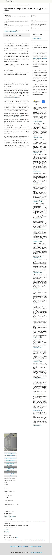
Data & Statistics (10, 465)
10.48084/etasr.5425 (37, 347)
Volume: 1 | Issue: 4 (8, 30)
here (17, 537)
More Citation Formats (36, 28)
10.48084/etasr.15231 (37, 361)
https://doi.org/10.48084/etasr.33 (11, 31)
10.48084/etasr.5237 (37, 219)
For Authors (6, 531)
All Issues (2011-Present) (10, 455)
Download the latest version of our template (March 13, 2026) (26, 546)
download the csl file (41, 521)
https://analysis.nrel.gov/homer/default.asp (13, 116)
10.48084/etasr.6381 (37, 152)
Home (5, 4)
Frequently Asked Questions (10, 458)
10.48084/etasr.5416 (37, 183)
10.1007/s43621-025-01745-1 (39, 378)
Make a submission (10, 463)
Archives (9, 4)
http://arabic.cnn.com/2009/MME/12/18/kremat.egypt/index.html (18, 129)
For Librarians (7, 533)
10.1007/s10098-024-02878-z (39, 393)
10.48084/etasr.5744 (37, 201)
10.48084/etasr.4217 (37, 137)
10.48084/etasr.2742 (37, 410)
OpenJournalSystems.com (36, 552)
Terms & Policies (10, 473)
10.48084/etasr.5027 (37, 319)
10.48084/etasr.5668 (37, 121)
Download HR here (41, 540)
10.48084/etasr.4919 (37, 241)
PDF (34, 15)
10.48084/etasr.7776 (37, 337)
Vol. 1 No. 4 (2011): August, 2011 (19, 4)
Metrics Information (37, 38)
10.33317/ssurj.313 (37, 171)
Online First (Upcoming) (10, 453)
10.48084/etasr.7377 (37, 303)
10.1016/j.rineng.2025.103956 (39, 228)
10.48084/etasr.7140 (37, 288)
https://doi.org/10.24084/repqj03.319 (12, 97)
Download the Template (10, 460)
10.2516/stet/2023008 (37, 425)
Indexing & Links (10, 468)
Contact (10, 475)
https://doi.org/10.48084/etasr (10, 516)
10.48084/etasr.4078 (37, 272)
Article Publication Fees (10, 470)
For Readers (6, 529)
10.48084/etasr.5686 (37, 257)
